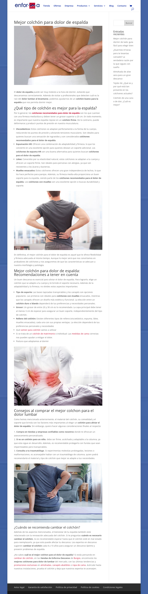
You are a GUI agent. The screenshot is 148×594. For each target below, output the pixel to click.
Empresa (69, 6)
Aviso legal (19, 587)
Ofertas (57, 6)
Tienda (46, 6)
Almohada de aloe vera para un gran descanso (122, 75)
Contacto (121, 6)
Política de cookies (90, 587)
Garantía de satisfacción (40, 587)
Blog (111, 6)
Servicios (98, 6)
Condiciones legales (113, 587)
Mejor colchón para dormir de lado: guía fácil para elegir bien (123, 42)
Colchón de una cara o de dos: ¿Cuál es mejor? (123, 101)
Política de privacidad (66, 587)
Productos (82, 6)
